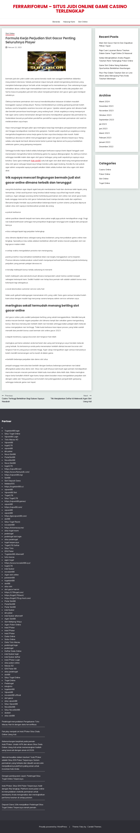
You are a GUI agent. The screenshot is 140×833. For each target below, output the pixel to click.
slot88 (7, 519)
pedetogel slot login (13, 536)
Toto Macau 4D (11, 439)
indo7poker (9, 569)
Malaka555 (10, 483)
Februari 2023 (105, 137)
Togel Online (104, 183)
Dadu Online (10, 636)
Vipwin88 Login (11, 436)
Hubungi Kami (69, 21)
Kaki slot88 (36, 160)
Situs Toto (9, 548)
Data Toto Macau (12, 642)
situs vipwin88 (11, 701)
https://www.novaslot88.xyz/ (17, 563)
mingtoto (8, 686)
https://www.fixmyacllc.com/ (17, 472)
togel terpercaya (12, 542)
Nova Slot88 (10, 454)
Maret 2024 (104, 101)
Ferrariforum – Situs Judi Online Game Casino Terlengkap (70, 8)
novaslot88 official (13, 695)
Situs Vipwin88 (11, 704)
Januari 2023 (104, 142)
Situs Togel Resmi (12, 522)
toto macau (9, 557)
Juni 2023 (103, 128)
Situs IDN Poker (20, 786)
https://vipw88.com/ (13, 507)
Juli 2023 (103, 124)
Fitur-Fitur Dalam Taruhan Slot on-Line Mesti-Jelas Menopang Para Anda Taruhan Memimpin (115, 75)
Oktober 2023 (105, 115)
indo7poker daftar (12, 657)
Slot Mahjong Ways (13, 621)
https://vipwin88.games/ (15, 501)
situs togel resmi (12, 530)
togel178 (9, 445)
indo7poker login (12, 654)
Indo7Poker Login (12, 660)
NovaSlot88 (10, 460)
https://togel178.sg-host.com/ (18, 598)
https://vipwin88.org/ (14, 475)
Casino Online (105, 169)
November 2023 (106, 110)
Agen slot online (12, 574)
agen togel (9, 560)
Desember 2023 (106, 106)
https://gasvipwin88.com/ (16, 516)
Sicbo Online (10, 639)
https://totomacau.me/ (14, 527)
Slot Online (83, 21)
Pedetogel (9, 683)
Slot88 (7, 477)
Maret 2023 (104, 133)
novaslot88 (10, 524)
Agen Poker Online (13, 624)
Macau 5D (9, 665)
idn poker (8, 451)
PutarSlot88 (10, 457)
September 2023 (106, 119)
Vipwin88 (9, 442)
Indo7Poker (10, 627)
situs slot (8, 586)
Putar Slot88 (10, 601)
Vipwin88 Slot (11, 492)
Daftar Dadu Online (13, 651)
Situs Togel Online (12, 433)
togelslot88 (10, 580)
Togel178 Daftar (12, 545)
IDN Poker (9, 551)
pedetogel (9, 533)
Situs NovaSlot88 (12, 710)
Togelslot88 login (12, 430)
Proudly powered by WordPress (53, 826)
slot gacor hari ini (12, 589)
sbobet (8, 712)
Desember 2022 (106, 146)
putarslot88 (10, 577)
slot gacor (9, 698)
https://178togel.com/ (14, 592)
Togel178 (9, 495)
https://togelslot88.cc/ (14, 486)
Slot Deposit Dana (13, 480)
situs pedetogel (11, 539)
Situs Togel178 (11, 498)
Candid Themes (94, 826)
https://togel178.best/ (14, 595)
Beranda (56, 21)
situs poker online (12, 663)
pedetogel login (11, 645)
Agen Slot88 (10, 618)
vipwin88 (9, 448)
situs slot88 (10, 715)
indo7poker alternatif (14, 616)
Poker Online (104, 174)
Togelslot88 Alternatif (14, 554)
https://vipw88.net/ (13, 469)
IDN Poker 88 (11, 668)
